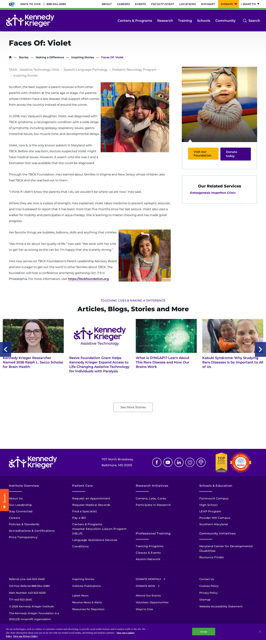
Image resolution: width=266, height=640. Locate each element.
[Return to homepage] (30, 20)
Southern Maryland (213, 524)
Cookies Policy (209, 586)
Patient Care (82, 485)
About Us (16, 498)
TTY (20, 600)
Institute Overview (24, 485)
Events (140, 4)
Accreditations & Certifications (32, 530)
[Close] (260, 631)
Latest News (80, 595)
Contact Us (206, 579)
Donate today (231, 154)
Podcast (201, 462)
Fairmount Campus (214, 498)
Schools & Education (215, 485)
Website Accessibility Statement (221, 606)
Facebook (156, 462)
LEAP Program (210, 511)
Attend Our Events (148, 595)
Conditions (80, 546)
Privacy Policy (208, 592)
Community (225, 21)
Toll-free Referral (29, 586)
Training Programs (149, 546)
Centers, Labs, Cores (151, 498)
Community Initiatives (217, 533)
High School (208, 505)
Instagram (190, 462)
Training (185, 21)
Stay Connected (21, 511)
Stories (23, 57)
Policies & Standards (24, 524)
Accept (203, 631)
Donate (227, 4)
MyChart (208, 4)
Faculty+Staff (162, 4)
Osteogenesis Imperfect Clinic (213, 192)
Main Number (27, 593)
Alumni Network (148, 559)
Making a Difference (50, 57)
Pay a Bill (79, 518)
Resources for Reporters (88, 609)
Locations (187, 4)
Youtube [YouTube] (168, 462)
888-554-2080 (56, 4)
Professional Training (153, 533)
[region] (133, 632)
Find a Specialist (84, 511)
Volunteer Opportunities (152, 602)
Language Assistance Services (94, 540)
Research (165, 21)
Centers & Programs (135, 21)
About (107, 4)
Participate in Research (153, 505)
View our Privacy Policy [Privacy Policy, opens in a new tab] (25, 636)
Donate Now (145, 586)
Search (254, 21)
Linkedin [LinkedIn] (179, 462)
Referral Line (27, 579)
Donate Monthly (148, 579)
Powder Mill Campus (214, 518)
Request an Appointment (91, 498)
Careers (123, 4)
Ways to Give (30, 4)
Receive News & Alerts (87, 602)
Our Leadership (20, 505)
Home (10, 57)
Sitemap (205, 599)
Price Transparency (23, 537)
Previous (5, 349)
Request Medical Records (91, 505)
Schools (203, 21)
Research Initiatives (152, 485)
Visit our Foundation (202, 153)
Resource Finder (211, 557)
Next (260, 349)
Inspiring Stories (82, 57)
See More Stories (133, 407)
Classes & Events (148, 552)
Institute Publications (86, 586)
